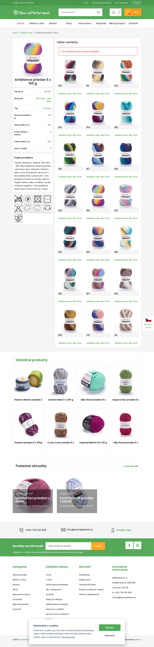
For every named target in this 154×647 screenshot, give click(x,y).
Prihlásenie (84, 574)
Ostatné (133, 23)
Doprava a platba (55, 609)
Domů (15, 33)
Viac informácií (68, 637)
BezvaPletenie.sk (26, 639)
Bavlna (53, 23)
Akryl (69, 23)
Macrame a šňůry (85, 25)
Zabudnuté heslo (87, 584)
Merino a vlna (36, 23)
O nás (85, 3)
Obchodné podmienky (101, 3)
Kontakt (136, 3)
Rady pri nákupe (54, 599)
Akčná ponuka (21, 25)
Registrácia (84, 579)
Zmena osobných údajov (91, 589)
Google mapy (121, 530)
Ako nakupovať (121, 3)
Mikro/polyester (117, 23)
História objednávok (89, 594)
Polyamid (101, 23)
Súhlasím (109, 627)
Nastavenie (110, 635)
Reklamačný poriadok (57, 604)
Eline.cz (138, 639)
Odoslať (98, 546)
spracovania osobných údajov (69, 552)
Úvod (48, 574)
